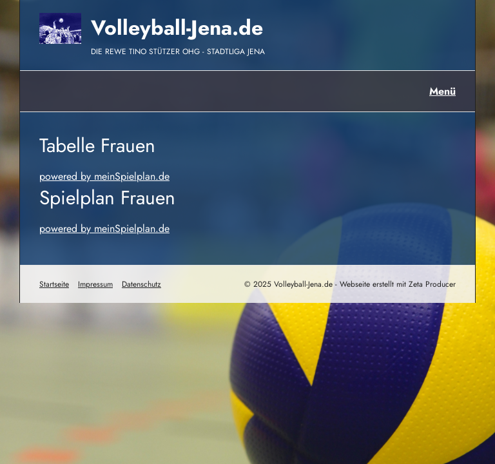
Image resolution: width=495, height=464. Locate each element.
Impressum (95, 284)
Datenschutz (141, 284)
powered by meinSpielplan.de (104, 176)
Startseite (54, 284)
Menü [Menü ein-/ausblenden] (442, 91)
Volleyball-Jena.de (177, 28)
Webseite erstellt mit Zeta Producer (398, 284)
